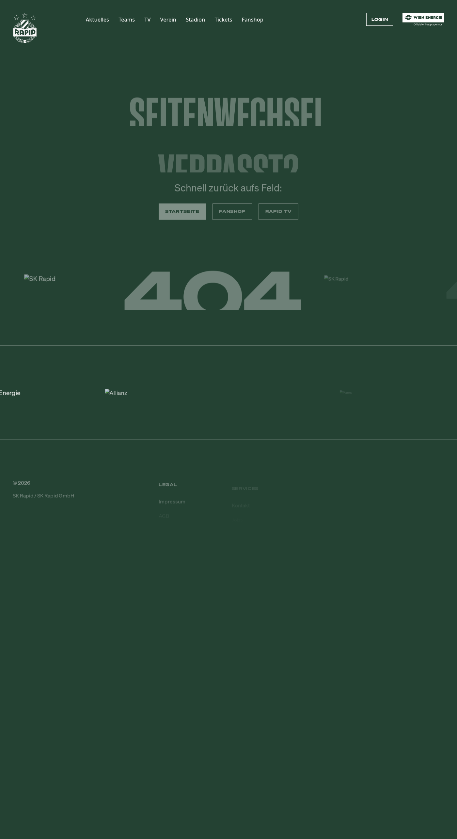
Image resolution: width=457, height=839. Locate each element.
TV (147, 19)
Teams (126, 19)
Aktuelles (97, 19)
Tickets (223, 19)
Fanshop (252, 19)
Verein (168, 19)
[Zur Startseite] (25, 31)
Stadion (195, 19)
